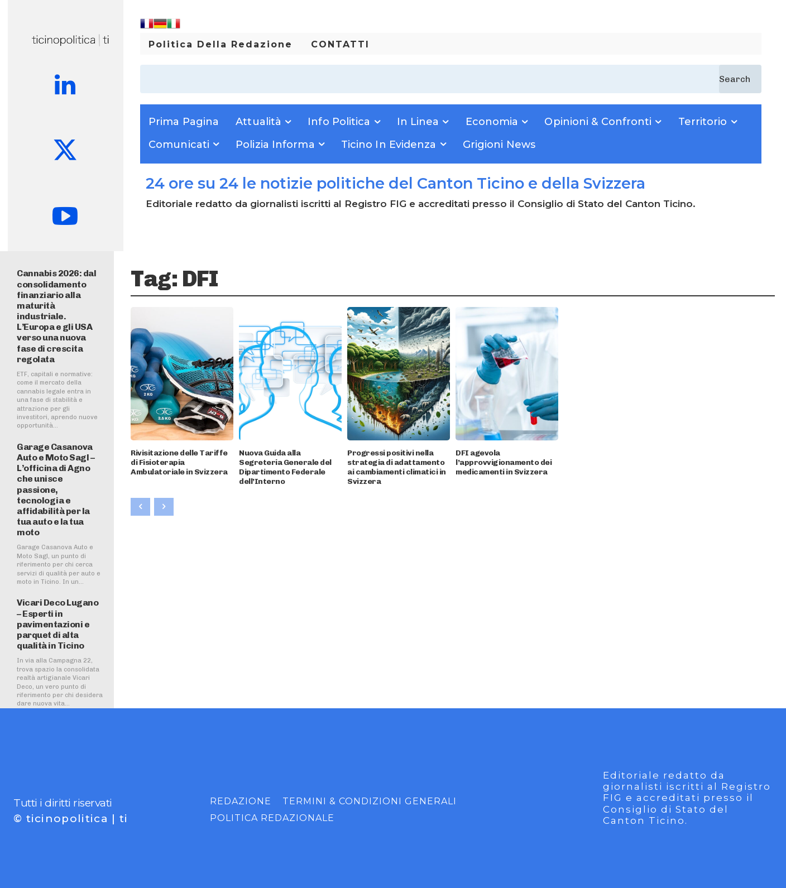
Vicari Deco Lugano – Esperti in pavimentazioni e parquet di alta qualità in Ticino (57, 624)
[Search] (740, 79)
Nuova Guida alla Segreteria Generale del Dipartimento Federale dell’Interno (285, 467)
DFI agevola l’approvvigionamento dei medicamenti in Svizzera (504, 462)
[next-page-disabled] (164, 507)
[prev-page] (140, 507)
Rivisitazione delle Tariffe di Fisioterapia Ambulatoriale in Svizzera (179, 462)
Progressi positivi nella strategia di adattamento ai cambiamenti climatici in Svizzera (396, 467)
